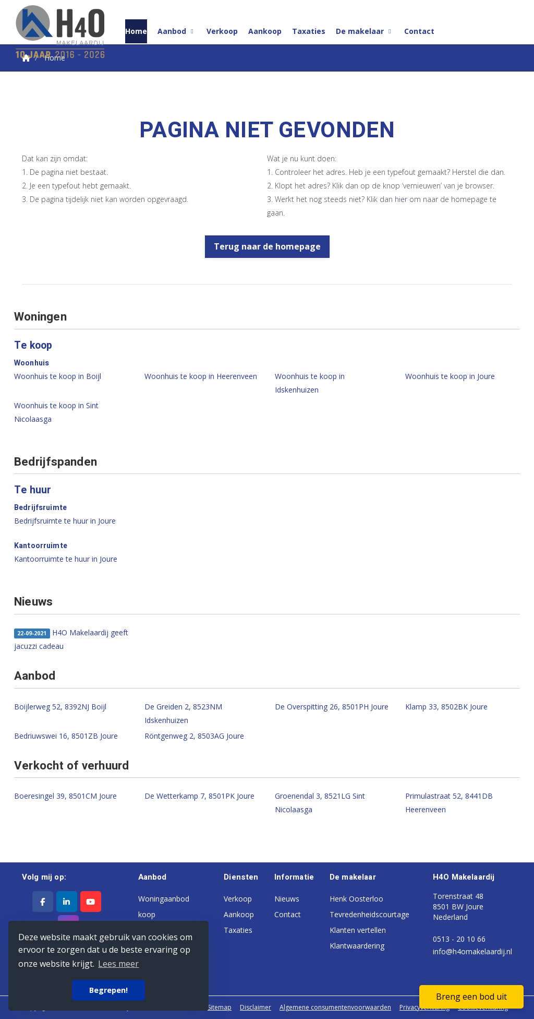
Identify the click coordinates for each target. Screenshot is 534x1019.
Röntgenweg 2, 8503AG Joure (194, 736)
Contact (419, 31)
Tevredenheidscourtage (369, 914)
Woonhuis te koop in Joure (450, 376)
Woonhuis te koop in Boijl (57, 376)
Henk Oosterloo (356, 899)
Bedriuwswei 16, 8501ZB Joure (66, 736)
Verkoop (222, 31)
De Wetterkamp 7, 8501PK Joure (199, 796)
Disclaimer (255, 1007)
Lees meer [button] (118, 963)
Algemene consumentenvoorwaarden (335, 1007)
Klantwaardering (357, 946)
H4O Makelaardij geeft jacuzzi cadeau (71, 639)
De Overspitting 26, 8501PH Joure (332, 707)
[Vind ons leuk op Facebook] (42, 901)
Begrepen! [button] (108, 990)
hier (401, 199)
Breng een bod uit (471, 996)
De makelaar (365, 31)
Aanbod (176, 31)
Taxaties (308, 31)
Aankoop (265, 31)
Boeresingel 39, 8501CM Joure (65, 796)
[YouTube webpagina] (90, 901)
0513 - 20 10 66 (459, 939)
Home (136, 31)
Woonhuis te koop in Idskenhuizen (310, 383)
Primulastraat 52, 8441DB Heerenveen (449, 802)
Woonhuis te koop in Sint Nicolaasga (56, 412)
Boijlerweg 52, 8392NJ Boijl (60, 707)
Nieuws (286, 899)
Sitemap (220, 1007)
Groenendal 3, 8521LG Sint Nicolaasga (320, 802)
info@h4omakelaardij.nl (472, 951)
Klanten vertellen (358, 930)
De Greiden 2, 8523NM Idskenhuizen (183, 713)
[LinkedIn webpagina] (66, 901)
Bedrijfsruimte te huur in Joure (65, 521)
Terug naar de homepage (267, 246)
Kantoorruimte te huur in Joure (65, 559)
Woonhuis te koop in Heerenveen (200, 376)
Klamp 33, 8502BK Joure (446, 707)
